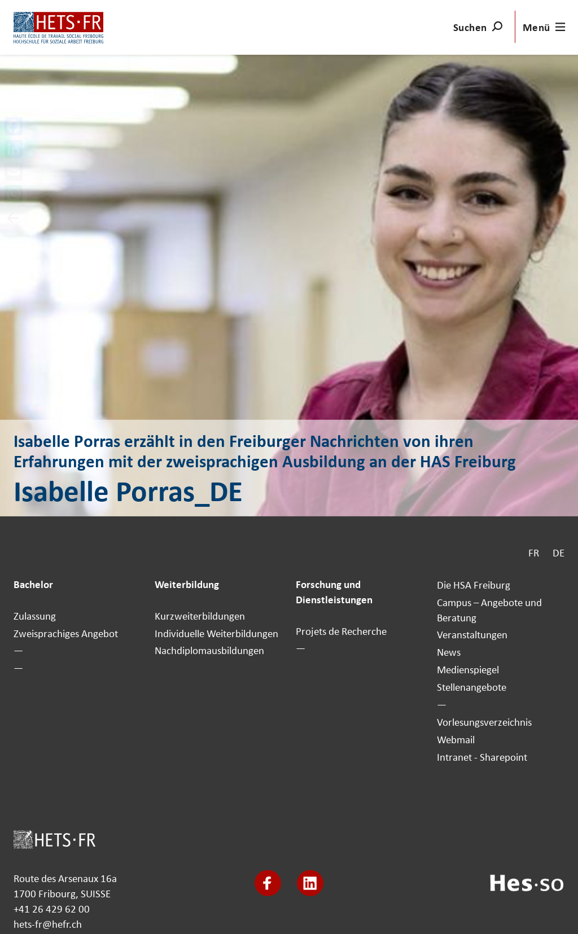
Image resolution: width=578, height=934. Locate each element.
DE (558, 552)
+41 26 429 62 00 (52, 908)
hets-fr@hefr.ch (48, 924)
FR (533, 552)
